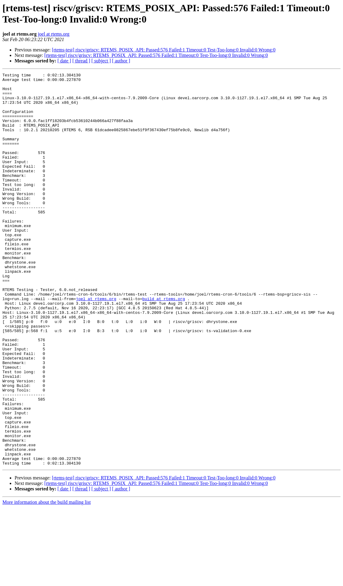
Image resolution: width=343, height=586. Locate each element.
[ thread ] (81, 60)
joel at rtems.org (53, 34)
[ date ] (64, 60)
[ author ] (121, 60)
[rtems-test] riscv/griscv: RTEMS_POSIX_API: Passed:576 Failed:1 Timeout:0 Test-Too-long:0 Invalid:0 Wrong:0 (164, 49)
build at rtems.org (163, 344)
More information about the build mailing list (46, 580)
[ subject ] (101, 60)
